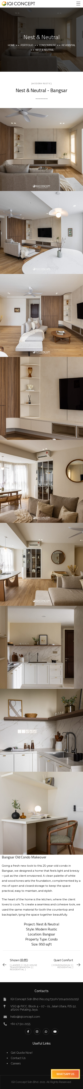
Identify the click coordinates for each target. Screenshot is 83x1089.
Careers (16, 1063)
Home (11, 45)
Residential (68, 45)
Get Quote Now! (21, 1052)
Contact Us (18, 1058)
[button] (65, 1074)
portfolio (27, 45)
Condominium (47, 45)
